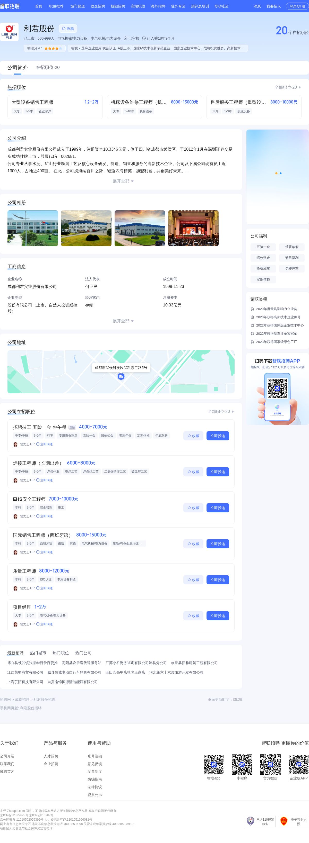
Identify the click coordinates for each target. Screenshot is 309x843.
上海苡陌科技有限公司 (25, 682)
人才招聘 (51, 756)
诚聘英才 (7, 771)
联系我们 (7, 764)
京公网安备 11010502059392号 (22, 819)
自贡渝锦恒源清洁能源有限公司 (72, 682)
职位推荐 (56, 6)
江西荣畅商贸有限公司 (25, 672)
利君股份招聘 (31, 708)
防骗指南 (95, 779)
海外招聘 (158, 6)
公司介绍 (7, 756)
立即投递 (218, 436)
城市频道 (78, 6)
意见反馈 (95, 764)
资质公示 (95, 795)
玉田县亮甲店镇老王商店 (125, 672)
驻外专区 (178, 6)
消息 (257, 6)
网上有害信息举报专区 (15, 824)
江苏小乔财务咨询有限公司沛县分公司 (136, 663)
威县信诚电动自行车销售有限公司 (74, 672)
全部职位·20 (286, 87)
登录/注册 (297, 6)
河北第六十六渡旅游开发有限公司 (176, 672)
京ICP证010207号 (41, 815)
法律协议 (95, 787)
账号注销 (95, 756)
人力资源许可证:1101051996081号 (68, 819)
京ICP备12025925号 (14, 815)
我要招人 (274, 6)
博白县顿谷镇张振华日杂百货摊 (32, 663)
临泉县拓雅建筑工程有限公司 (194, 663)
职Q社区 (221, 6)
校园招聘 (118, 6)
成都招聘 (22, 699)
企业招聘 (51, 764)
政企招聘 (98, 6)
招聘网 (5, 699)
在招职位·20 (48, 67)
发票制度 (95, 771)
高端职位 (138, 6)
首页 (38, 6)
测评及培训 (200, 6)
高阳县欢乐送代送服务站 (81, 663)
